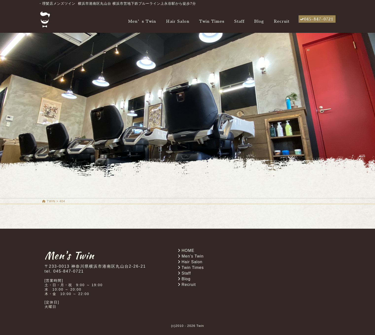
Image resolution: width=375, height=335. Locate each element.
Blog (259, 21)
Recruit (281, 21)
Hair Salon (177, 21)
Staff (239, 21)
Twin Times (211, 21)
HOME (188, 250)
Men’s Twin (142, 21)
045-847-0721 (318, 19)
